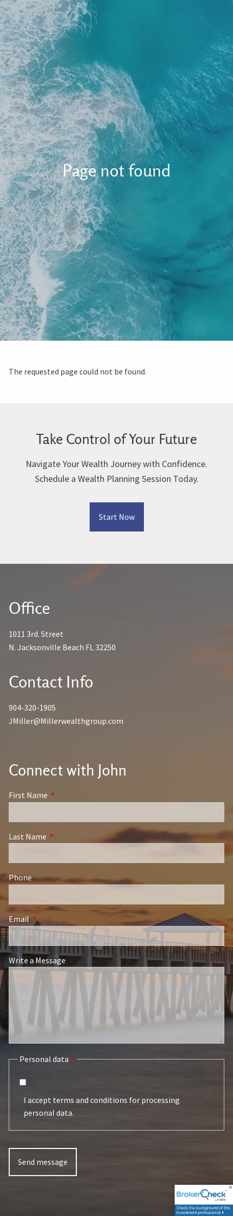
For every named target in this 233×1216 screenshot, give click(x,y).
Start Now (117, 517)
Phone (20, 878)
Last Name (64, 836)
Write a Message (37, 960)
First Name (65, 795)
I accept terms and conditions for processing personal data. (102, 1106)
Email (55, 919)
